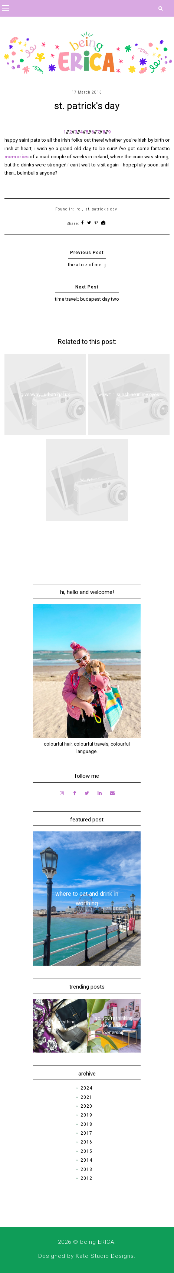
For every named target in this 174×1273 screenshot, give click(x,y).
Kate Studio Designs (105, 1256)
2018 (86, 1124)
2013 (86, 1169)
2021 (86, 1097)
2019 (86, 1115)
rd (78, 209)
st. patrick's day (101, 209)
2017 (86, 1133)
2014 (86, 1160)
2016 (86, 1142)
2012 (86, 1178)
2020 (86, 1106)
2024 (86, 1088)
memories (16, 156)
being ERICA (97, 1242)
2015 (86, 1151)
